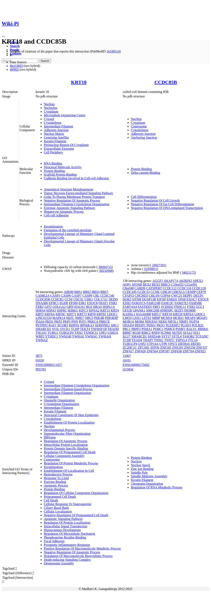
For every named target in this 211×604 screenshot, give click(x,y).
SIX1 (196, 332)
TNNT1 (169, 340)
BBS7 (104, 292)
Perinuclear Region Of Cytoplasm (66, 145)
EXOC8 (92, 303)
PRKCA (93, 321)
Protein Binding (54, 171)
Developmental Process (59, 430)
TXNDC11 (91, 332)
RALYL (191, 329)
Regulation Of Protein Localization (67, 522)
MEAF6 (190, 318)
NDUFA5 (151, 321)
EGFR (64, 303)
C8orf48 (128, 288)
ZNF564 (152, 351)
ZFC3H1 (144, 347)
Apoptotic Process (56, 485)
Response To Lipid (56, 478)
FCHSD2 (167, 306)
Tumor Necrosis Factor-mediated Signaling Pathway (78, 193)
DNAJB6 (42, 303)
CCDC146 (107, 295)
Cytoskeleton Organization (61, 404)
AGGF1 (157, 281)
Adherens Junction (56, 130)
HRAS (97, 306)
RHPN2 (74, 325)
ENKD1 (172, 299)
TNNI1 (158, 340)
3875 (39, 355)
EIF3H (161, 299)
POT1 (83, 321)
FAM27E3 (181, 303)
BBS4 (96, 292)
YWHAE (78, 336)
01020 (40, 360)
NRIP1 (183, 321)
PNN (74, 321)
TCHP (75, 329)
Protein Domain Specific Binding (66, 448)
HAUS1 (79, 306)
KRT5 (40, 314)
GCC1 (200, 306)
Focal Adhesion (54, 541)
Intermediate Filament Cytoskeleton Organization (76, 204)
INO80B (190, 310)
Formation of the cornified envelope (67, 230)
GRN (70, 306)
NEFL (70, 318)
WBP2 (40, 336)
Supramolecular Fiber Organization (67, 433)
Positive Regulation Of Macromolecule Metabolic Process (82, 548)
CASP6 (66, 295)
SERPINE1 (102, 325)
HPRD (14, 69)
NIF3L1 (173, 321)
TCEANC (202, 336)
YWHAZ (42, 340)
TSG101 (41, 332)
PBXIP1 (140, 325)
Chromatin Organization (147, 483)
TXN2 (78, 332)
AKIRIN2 (185, 281)
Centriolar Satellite (56, 137)
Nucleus (49, 104)
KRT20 (178, 314)
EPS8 (182, 299)
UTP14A (152, 344)
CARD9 (140, 288)
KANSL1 (129, 314)
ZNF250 (189, 347)
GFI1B (127, 310)
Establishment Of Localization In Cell (69, 470)
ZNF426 (140, 351)
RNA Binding (53, 163)
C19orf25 (177, 284)
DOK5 (127, 299)
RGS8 (136, 332)
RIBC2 (146, 332)
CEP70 (201, 292)
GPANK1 (139, 310)
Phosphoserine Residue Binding (65, 537)
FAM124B (154, 303)
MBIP (156, 318)
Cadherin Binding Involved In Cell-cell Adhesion (76, 178)
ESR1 (82, 303)
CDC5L (78, 299)
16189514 (113, 51)
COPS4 (165, 295)
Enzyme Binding (55, 482)
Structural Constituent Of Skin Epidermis (71, 415)
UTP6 (163, 344)
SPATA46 (154, 336)
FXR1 (113, 303)
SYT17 (166, 336)
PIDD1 (151, 325)
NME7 (79, 318)
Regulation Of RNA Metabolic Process (156, 487)
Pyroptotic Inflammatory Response (67, 545)
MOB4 (139, 321)
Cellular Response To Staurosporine (67, 504)
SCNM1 (165, 332)
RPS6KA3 (87, 325)
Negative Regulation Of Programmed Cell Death (76, 515)
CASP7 (77, 295)
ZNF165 (165, 347)
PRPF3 (136, 329)
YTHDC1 (51, 336)
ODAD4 (128, 325)
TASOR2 (188, 336)
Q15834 (128, 369)
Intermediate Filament (58, 126)
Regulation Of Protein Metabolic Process (71, 463)
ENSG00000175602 (136, 365)
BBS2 (87, 292)
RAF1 (53, 325)
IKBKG (73, 310)
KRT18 (78, 82)
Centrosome (139, 126)
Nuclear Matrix (54, 134)
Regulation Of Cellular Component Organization (76, 493)
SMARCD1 (43, 329)
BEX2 (147, 284)
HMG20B (152, 310)
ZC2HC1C (130, 347)
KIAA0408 (143, 314)
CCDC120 (199, 288)
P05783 (41, 369)
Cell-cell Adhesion (56, 215)
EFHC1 (54, 303)
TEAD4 (137, 340)
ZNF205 (177, 347)
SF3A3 (187, 332)
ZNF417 (128, 351)
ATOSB (136, 284)
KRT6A (50, 314)
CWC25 (176, 295)
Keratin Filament (55, 141)
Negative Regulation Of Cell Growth (155, 200)
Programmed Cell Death (60, 496)
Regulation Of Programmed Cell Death (70, 452)
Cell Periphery (53, 152)
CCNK (154, 292)
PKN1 (161, 325)
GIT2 (48, 306)
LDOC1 (112, 314)
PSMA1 (147, 329)
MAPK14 (58, 318)
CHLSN (154, 295)
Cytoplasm (51, 111)
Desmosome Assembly (59, 563)
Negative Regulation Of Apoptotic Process (72, 200)
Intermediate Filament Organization (67, 393)
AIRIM (68, 292)
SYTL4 (177, 336)
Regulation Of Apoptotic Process (65, 441)
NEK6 (162, 321)
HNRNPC (166, 310)
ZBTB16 (184, 344)
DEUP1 (198, 295)
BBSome (50, 437)
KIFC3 (83, 310)
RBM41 (203, 329)
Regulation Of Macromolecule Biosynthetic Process (78, 556)
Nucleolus (50, 108)
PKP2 (58, 321)
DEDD (113, 299)
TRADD (113, 329)
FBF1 (156, 306)
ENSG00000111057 (49, 365)
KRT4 (115, 310)
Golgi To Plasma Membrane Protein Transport (74, 197)
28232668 (106, 270)
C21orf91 (190, 284)
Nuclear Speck (140, 465)
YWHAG (91, 336)
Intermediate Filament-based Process (68, 389)
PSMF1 (181, 329)
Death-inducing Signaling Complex (67, 559)
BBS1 (78, 292)
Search (15, 46)
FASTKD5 (145, 306)
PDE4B (99, 318)
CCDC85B (165, 82)
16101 (127, 360)
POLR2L (198, 325)
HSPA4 (40, 310)
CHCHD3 (141, 295)
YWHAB (65, 336)
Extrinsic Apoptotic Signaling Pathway (69, 208)
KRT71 (71, 314)
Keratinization (53, 226)
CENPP (191, 292)
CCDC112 (170, 288)
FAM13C (167, 303)
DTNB (136, 299)
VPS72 (172, 344)
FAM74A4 (130, 306)
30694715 (104, 267)
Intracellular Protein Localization (66, 444)
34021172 (188, 272)
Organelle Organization (59, 400)
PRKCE (104, 321)
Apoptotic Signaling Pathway (63, 519)
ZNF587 (164, 351)
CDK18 (166, 292)
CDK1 (88, 299)
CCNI (68, 299)
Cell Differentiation (144, 197)
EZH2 (127, 303)
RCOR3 (62, 325)
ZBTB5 (196, 344)
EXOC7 (191, 299)
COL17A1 (101, 299)
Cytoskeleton (52, 122)
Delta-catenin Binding (145, 172)
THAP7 (148, 340)
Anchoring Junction (144, 137)
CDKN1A (178, 292)
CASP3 (55, 295)
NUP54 (194, 321)
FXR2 (40, 306)
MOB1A (128, 321)
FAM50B (195, 303)
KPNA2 (94, 310)
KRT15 (105, 310)
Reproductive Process (58, 474)
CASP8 (87, 295)
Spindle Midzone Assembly (149, 476)
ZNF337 (201, 347)
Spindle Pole (139, 472)
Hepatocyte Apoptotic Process (64, 211)
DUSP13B (149, 299)
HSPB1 (62, 310)
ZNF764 (188, 351)
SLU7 (126, 336)
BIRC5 (165, 284)
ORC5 (89, 318)
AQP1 (127, 284)
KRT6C (61, 314)
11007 (127, 355)
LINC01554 (44, 318)
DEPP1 (187, 295)
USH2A (112, 332)
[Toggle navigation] (3, 36)
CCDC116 (184, 288)
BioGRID (16, 66)
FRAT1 (103, 303)
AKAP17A (171, 281)
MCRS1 (178, 318)
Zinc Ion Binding (142, 469)
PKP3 (66, 321)
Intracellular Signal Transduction (65, 526)
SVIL (55, 329)
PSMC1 (158, 329)
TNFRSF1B (99, 329)
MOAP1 (201, 318)
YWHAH (104, 336)
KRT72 (82, 314)
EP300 (73, 303)
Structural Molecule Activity (63, 167)
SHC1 (115, 325)
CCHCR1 (57, 299)
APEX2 (198, 281)
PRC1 (126, 329)
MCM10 (166, 318)
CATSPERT (154, 288)
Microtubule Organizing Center (64, 115)
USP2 (142, 344)
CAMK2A (42, 295)
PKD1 (49, 321)
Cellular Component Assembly (64, 456)
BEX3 (156, 284)
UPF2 (103, 332)
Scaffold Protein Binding (60, 174)
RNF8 (155, 332)
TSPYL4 (181, 340)
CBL (96, 295)
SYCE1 (65, 329)
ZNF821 (200, 351)
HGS (89, 306)
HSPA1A (109, 306)
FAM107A (138, 303)
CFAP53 (128, 295)
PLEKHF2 (173, 325)
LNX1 (136, 318)
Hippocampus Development (62, 530)
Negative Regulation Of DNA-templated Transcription (167, 208)
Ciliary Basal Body (56, 507)
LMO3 (127, 318)
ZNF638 (176, 351)
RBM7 (127, 332)
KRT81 (101, 314)
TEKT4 (85, 329)
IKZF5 (178, 310)
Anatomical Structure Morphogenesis (68, 189)
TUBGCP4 (66, 332)
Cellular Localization (58, 511)
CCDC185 (130, 292)
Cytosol (49, 119)
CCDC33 (143, 292)
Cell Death (51, 500)
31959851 (150, 269)
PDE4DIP (111, 318)
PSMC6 (169, 329)
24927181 (158, 265)
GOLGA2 (59, 306)
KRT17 (157, 314)
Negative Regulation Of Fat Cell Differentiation (162, 204)
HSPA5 (51, 310)
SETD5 (177, 332)
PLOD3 (186, 325)
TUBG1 (53, 332)
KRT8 (92, 314)
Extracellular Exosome (59, 148)
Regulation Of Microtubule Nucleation (69, 533)
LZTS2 (146, 318)
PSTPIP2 (42, 325)
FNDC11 (180, 306)
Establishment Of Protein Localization (69, 422)
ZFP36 (154, 347)
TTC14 (192, 340)
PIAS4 (40, 321)
